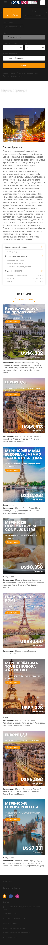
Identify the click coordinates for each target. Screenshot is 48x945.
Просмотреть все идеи (24, 299)
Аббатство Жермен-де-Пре (18, 266)
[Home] (4, 896)
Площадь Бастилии (14, 260)
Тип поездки (8, 23)
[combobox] (24, 37)
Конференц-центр (14, 263)
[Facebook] (11, 896)
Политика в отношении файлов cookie (16, 933)
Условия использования (13, 76)
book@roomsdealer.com (15, 918)
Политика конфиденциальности (14, 928)
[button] (42, 2)
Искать (24, 65)
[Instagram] (17, 896)
